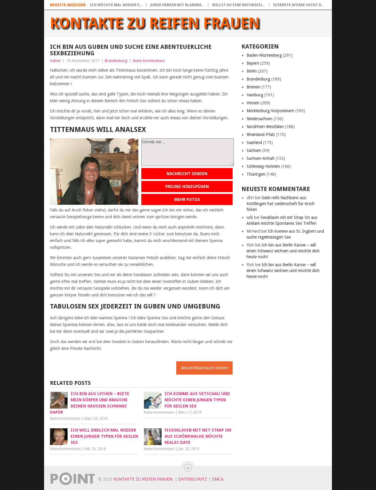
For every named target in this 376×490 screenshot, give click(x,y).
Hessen (252, 102)
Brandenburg (116, 60)
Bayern (252, 63)
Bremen (253, 87)
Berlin (251, 71)
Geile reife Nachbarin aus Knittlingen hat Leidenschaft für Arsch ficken (280, 203)
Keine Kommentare (149, 60)
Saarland (254, 142)
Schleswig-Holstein (263, 166)
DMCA (218, 479)
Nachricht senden (187, 173)
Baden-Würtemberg (264, 55)
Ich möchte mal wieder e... (116, 5)
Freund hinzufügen (187, 186)
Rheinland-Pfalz (260, 134)
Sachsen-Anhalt (260, 158)
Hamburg (254, 95)
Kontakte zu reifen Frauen (155, 23)
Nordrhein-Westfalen (265, 126)
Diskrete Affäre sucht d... (298, 5)
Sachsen (253, 150)
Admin (55, 60)
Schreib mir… (187, 152)
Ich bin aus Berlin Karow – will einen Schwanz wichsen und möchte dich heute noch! (283, 251)
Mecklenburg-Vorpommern (270, 110)
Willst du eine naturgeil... (238, 5)
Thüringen (255, 174)
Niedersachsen (259, 118)
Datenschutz (192, 479)
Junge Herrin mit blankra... (177, 5)
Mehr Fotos (187, 199)
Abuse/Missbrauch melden (204, 367)
